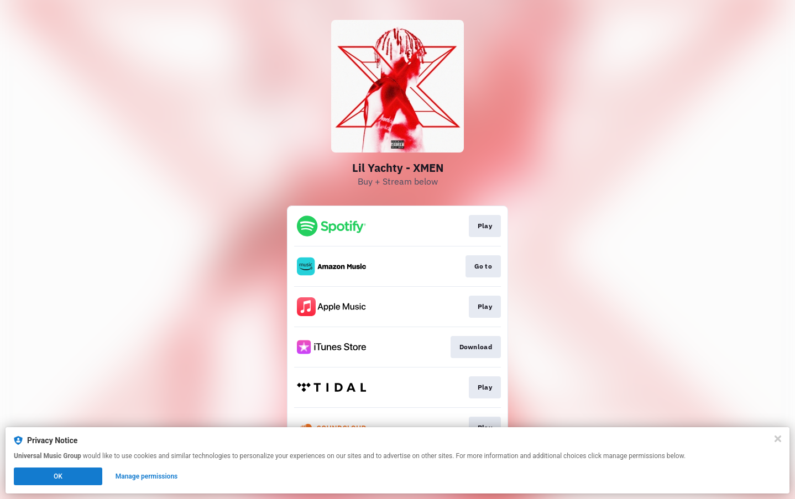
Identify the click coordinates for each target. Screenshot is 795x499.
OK (58, 476)
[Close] (778, 439)
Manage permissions (147, 476)
